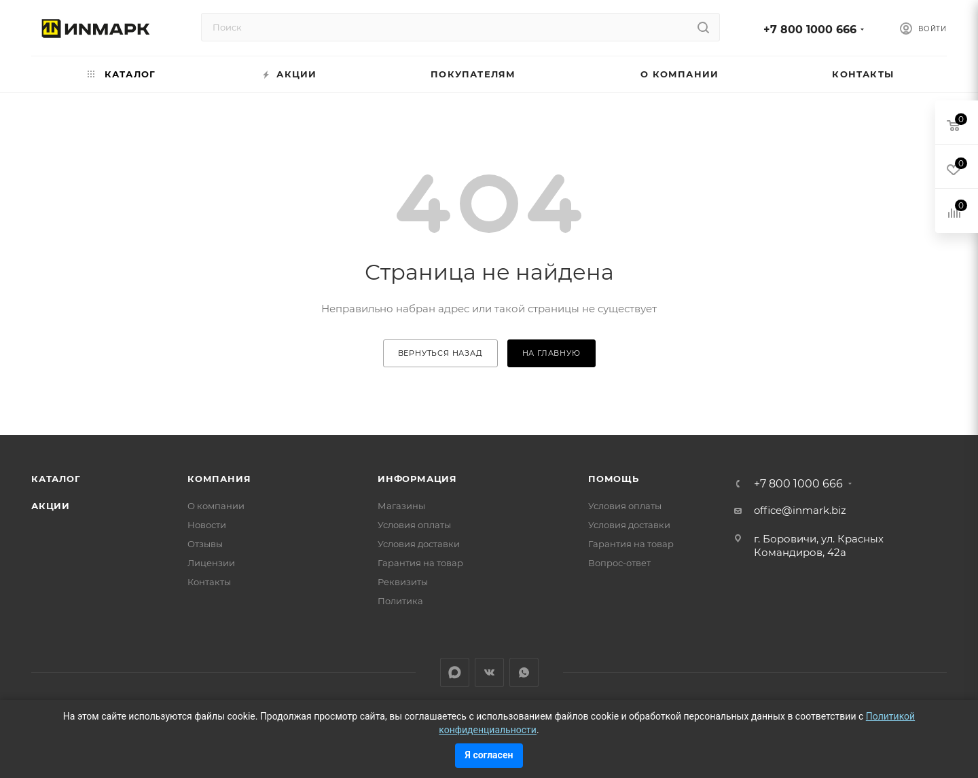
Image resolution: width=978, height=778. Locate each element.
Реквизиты (403, 581)
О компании (215, 505)
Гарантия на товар (420, 562)
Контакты (209, 581)
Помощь (613, 478)
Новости (206, 524)
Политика (400, 600)
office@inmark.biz (800, 510)
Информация (417, 478)
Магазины (401, 505)
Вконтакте (489, 672)
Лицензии (211, 562)
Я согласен (489, 754)
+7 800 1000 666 (809, 29)
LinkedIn (454, 672)
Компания (219, 478)
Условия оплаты (414, 524)
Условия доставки (419, 543)
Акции (50, 505)
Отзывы (205, 543)
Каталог (56, 478)
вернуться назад (440, 353)
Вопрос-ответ (619, 562)
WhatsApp (524, 672)
